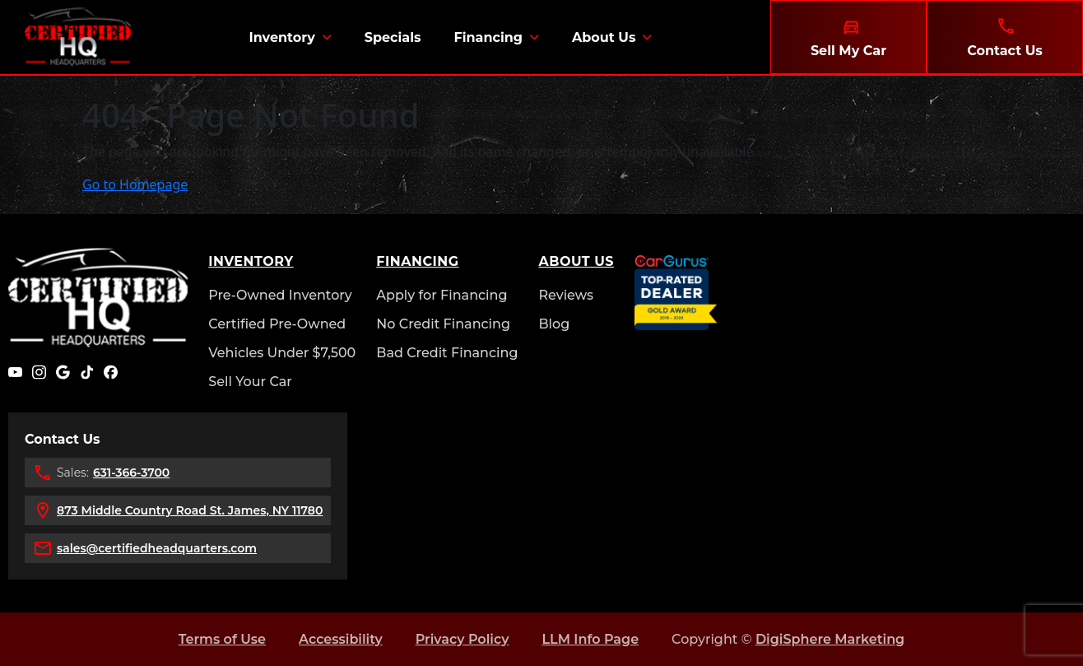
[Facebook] (111, 372)
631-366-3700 (131, 472)
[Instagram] (39, 372)
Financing (488, 37)
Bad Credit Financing (447, 353)
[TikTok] (87, 372)
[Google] (63, 372)
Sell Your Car (250, 381)
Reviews (565, 295)
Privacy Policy (462, 639)
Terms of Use (222, 639)
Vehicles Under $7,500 (282, 353)
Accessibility (341, 639)
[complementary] (1033, 616)
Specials (393, 37)
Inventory (281, 37)
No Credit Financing (443, 324)
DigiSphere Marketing (829, 639)
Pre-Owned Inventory (280, 295)
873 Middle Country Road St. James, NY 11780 (190, 510)
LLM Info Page (590, 639)
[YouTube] (15, 372)
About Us (603, 37)
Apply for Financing (441, 295)
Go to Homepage (135, 184)
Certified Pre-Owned (277, 324)
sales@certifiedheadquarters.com (157, 548)
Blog (553, 324)
